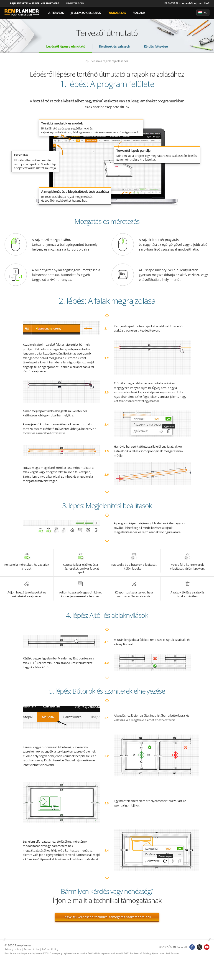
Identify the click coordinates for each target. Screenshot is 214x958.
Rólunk (138, 12)
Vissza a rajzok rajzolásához (110, 61)
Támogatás (116, 12)
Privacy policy (13, 949)
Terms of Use (31, 949)
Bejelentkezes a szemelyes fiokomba (34, 3)
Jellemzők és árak (86, 12)
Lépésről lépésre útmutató (65, 46)
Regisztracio (75, 3)
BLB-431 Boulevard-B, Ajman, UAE (186, 3)
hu (202, 12)
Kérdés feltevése (156, 46)
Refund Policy (50, 949)
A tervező (56, 12)
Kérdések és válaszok (114, 46)
